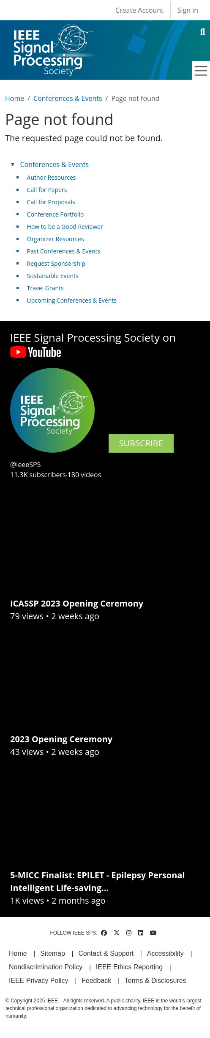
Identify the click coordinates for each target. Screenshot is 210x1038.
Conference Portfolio (55, 214)
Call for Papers (47, 190)
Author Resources (51, 177)
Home (14, 98)
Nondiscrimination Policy (45, 967)
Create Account (139, 10)
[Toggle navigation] (201, 71)
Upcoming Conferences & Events (72, 300)
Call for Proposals (51, 202)
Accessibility (165, 953)
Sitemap (52, 953)
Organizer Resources (55, 239)
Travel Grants (45, 288)
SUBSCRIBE (141, 443)
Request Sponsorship (56, 263)
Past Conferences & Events (64, 251)
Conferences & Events (67, 98)
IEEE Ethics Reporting (129, 967)
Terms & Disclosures (155, 980)
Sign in (187, 10)
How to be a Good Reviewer (65, 227)
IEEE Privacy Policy (38, 980)
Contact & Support (106, 953)
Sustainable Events (53, 276)
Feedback (96, 980)
